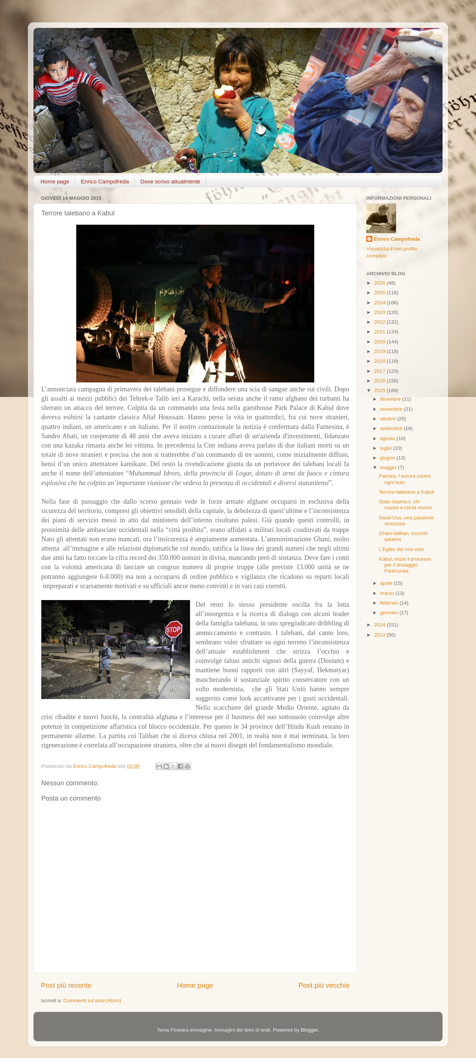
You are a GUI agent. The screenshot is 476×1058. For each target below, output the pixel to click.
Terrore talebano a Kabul (406, 492)
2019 (380, 351)
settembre (392, 428)
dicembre (391, 399)
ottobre (388, 418)
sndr (265, 1030)
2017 (380, 371)
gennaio (389, 612)
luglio (386, 448)
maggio (389, 467)
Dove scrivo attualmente (170, 181)
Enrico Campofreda (105, 181)
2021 (380, 331)
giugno (388, 458)
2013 (380, 635)
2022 (380, 322)
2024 (380, 302)
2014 (380, 625)
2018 (380, 361)
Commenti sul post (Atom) (92, 1000)
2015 (380, 390)
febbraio (390, 603)
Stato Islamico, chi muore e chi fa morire (405, 504)
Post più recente (66, 985)
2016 (380, 381)
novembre (392, 409)
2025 (380, 292)
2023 (380, 312)
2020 (380, 341)
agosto (388, 438)
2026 (380, 283)
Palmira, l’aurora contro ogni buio (405, 479)
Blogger (309, 1030)
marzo (387, 593)
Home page (55, 181)
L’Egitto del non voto (401, 549)
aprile (387, 583)
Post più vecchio (324, 985)
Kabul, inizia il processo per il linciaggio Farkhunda (405, 565)
